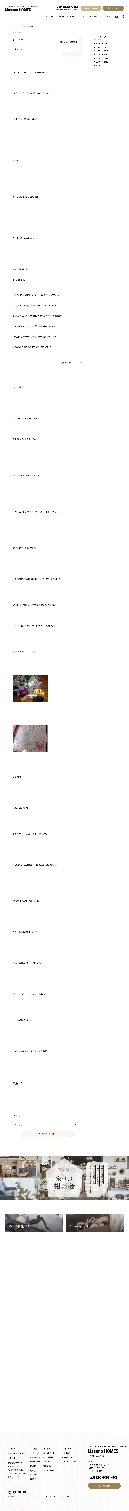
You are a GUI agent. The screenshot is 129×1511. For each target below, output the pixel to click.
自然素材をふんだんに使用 (17, 1473)
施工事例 (93, 17)
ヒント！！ (77, 1125)
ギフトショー (19, 1125)
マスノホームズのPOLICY (17, 1453)
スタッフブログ (49, 1470)
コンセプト (49, 17)
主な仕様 (60, 17)
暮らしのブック (48, 1453)
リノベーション (35, 1453)
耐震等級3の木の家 (15, 1463)
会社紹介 (83, 17)
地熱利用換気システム (16, 1470)
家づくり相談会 (35, 1462)
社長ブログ (21, 26)
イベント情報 (105, 17)
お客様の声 (66, 1453)
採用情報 (33, 1479)
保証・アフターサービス (15, 1477)
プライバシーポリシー (70, 1462)
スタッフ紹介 (34, 1474)
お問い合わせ (67, 1457)
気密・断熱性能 (13, 1466)
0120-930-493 (67, 7)
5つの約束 (71, 17)
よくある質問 (66, 1449)
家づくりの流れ (35, 1457)
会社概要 (33, 1471)
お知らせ (46, 1462)
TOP (13, 26)
